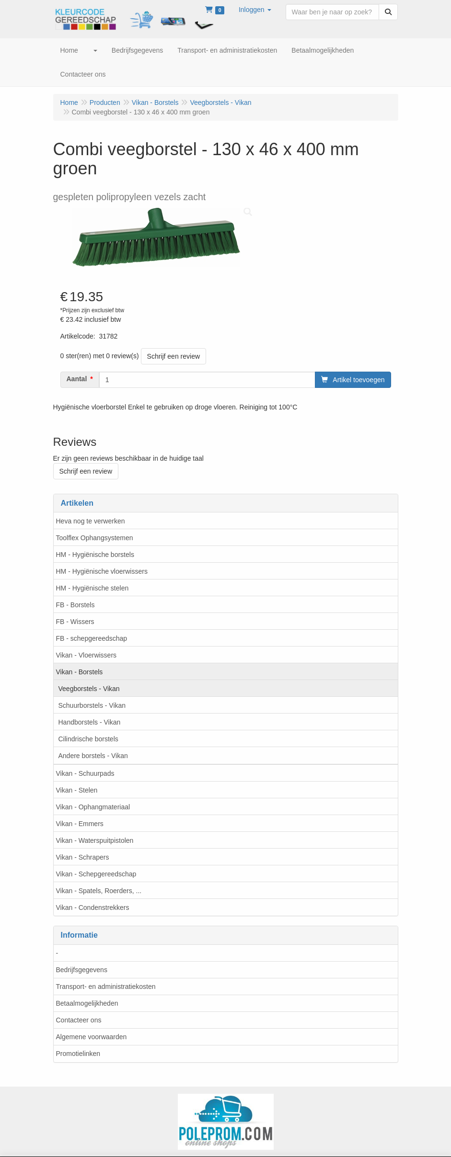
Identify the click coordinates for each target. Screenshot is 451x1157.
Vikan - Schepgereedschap (96, 874)
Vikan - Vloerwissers (86, 655)
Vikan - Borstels (79, 672)
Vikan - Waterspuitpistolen (95, 840)
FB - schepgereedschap (91, 638)
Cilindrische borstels (88, 739)
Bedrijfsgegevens (81, 970)
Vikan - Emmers (80, 824)
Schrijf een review (173, 356)
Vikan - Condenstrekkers (92, 907)
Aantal (77, 378)
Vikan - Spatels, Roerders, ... (99, 891)
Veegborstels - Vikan (89, 688)
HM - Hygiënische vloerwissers (102, 571)
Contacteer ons (79, 1020)
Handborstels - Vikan (89, 722)
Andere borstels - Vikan (93, 756)
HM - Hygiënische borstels (95, 554)
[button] (254, 9)
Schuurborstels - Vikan (92, 705)
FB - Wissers (75, 621)
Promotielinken (78, 1053)
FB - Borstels (75, 605)
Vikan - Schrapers (82, 857)
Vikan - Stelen (77, 790)
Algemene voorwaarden (91, 1037)
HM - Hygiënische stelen (92, 588)
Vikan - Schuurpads (85, 773)
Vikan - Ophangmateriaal (93, 807)
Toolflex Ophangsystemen (94, 538)
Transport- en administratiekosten (106, 986)
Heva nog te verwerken (90, 521)
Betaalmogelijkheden (87, 1003)
